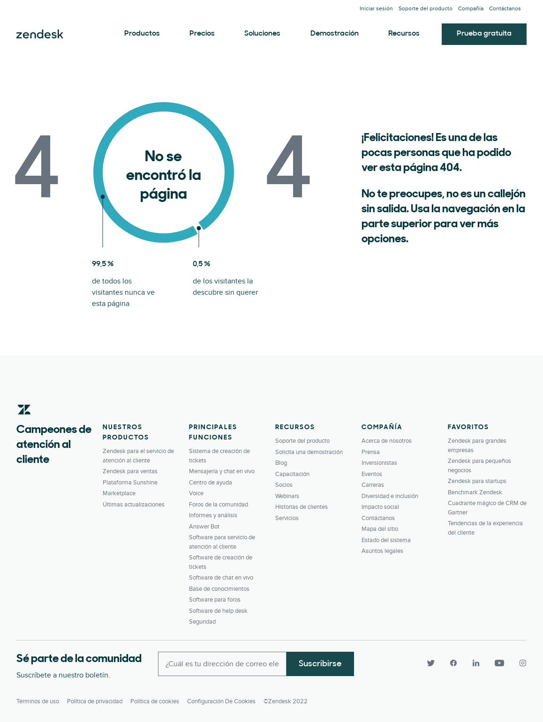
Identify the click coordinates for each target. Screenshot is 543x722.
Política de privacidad (94, 701)
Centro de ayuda (210, 482)
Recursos (404, 33)
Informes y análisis (213, 515)
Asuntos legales (382, 551)
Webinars (287, 496)
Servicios (287, 518)
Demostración (334, 33)
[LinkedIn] (476, 663)
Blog (281, 463)
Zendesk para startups (477, 481)
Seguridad (202, 621)
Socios (284, 485)
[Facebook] (453, 663)
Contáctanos (505, 8)
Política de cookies (154, 701)
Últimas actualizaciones (134, 504)
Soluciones (262, 33)
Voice (196, 493)
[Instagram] (519, 663)
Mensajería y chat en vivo (222, 471)
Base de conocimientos (219, 589)
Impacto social (380, 507)
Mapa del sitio (380, 529)
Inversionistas (379, 463)
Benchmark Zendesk (475, 492)
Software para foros (215, 599)
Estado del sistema (386, 540)
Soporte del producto (425, 8)
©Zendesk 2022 (286, 701)
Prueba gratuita (484, 33)
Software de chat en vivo (221, 577)
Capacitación (292, 474)
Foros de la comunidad (218, 504)
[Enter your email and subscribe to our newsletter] (222, 664)
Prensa (371, 452)
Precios (202, 33)
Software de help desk (218, 611)
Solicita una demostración (309, 452)
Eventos (372, 474)
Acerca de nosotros (387, 441)
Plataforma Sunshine (130, 482)
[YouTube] (499, 663)
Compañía (470, 8)
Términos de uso (37, 701)
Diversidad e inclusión (390, 496)
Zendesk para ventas (130, 471)
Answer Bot (204, 526)
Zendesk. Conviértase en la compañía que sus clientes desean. (39, 34)
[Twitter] (431, 663)
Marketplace (119, 493)
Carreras (373, 485)
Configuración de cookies (221, 701)
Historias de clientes (301, 507)
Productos (142, 33)
